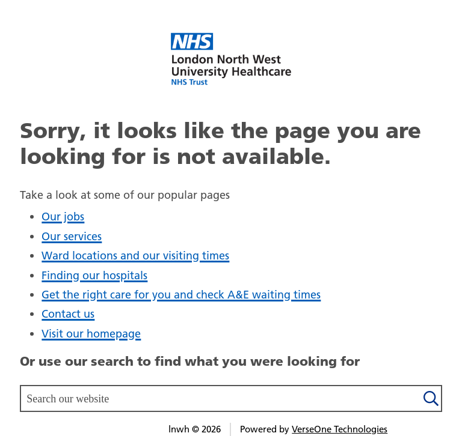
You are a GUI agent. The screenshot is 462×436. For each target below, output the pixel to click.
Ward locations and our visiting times (135, 255)
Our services (72, 236)
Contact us (68, 314)
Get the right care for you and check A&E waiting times (181, 294)
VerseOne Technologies (339, 429)
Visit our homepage (91, 334)
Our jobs (63, 216)
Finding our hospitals (94, 275)
